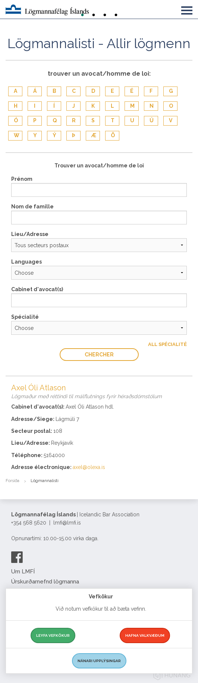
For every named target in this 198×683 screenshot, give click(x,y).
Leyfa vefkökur (53, 635)
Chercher (99, 355)
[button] (186, 9)
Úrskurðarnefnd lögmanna (45, 581)
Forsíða (12, 480)
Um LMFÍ (23, 571)
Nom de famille (32, 207)
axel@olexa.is (89, 467)
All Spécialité (167, 344)
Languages (26, 262)
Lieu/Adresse (29, 234)
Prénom (21, 179)
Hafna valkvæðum (144, 635)
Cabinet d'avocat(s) (37, 289)
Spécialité (25, 317)
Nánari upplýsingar (99, 661)
